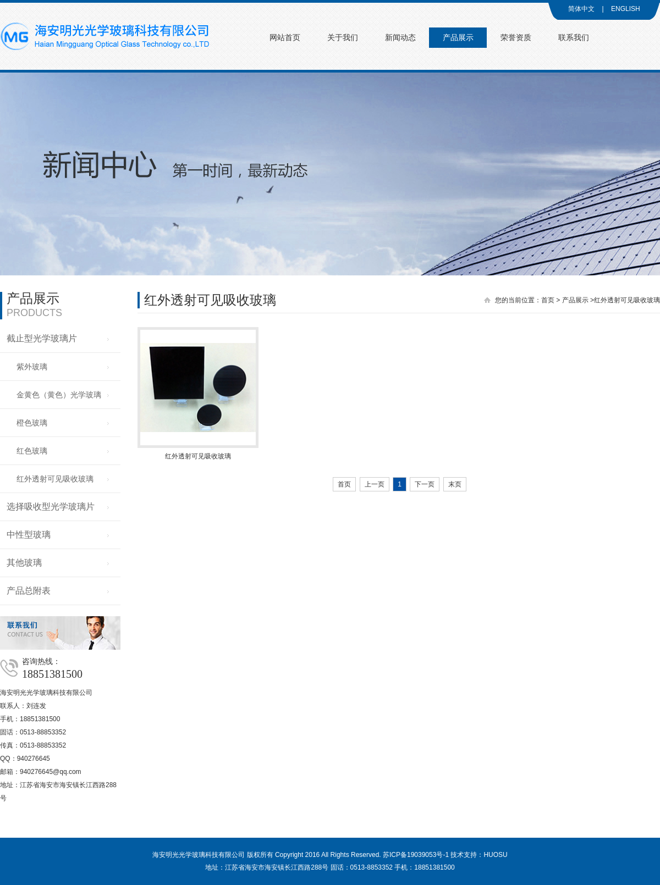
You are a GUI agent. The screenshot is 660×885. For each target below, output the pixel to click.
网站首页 (285, 38)
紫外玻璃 (31, 366)
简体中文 (581, 9)
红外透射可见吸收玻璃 (55, 478)
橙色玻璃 (31, 422)
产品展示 (458, 38)
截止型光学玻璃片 (42, 338)
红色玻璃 (31, 450)
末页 (454, 484)
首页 (547, 300)
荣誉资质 (516, 38)
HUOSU (495, 855)
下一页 (425, 484)
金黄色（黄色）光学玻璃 (58, 394)
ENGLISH (625, 9)
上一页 (374, 484)
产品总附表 (29, 590)
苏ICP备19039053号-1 (416, 855)
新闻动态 (400, 38)
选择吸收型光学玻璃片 (51, 506)
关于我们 (342, 38)
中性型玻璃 (29, 534)
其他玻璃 (24, 562)
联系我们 (573, 38)
